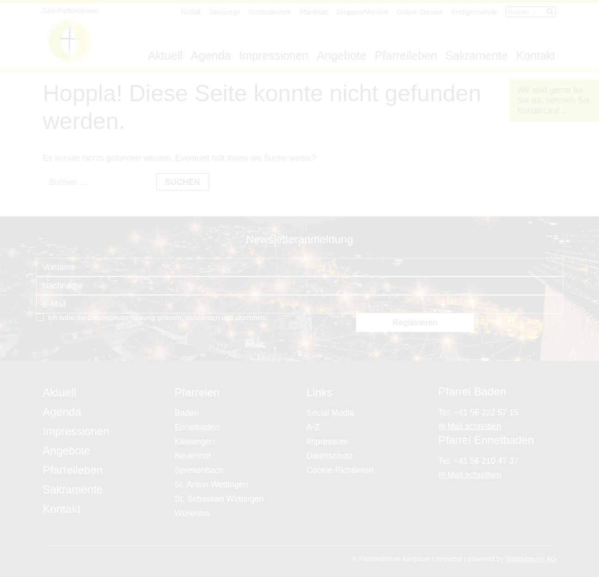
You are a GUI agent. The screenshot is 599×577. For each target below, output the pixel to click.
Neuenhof (193, 455)
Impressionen (274, 55)
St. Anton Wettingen (211, 484)
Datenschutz (330, 455)
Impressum (327, 441)
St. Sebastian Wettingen (219, 498)
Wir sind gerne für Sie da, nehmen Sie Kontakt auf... (553, 100)
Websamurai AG (531, 559)
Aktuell (165, 55)
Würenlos (192, 513)
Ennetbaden (197, 427)
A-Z (313, 427)
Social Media (330, 412)
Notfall (191, 12)
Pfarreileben (406, 55)
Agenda (211, 55)
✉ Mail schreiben (469, 426)
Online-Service (419, 12)
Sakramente (476, 55)
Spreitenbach (199, 470)
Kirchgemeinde (474, 12)
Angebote (341, 55)
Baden (187, 412)
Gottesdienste (269, 12)
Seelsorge (225, 12)
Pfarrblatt (314, 12)
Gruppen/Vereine (362, 12)
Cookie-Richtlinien (340, 470)
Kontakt (536, 55)
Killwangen (195, 441)
